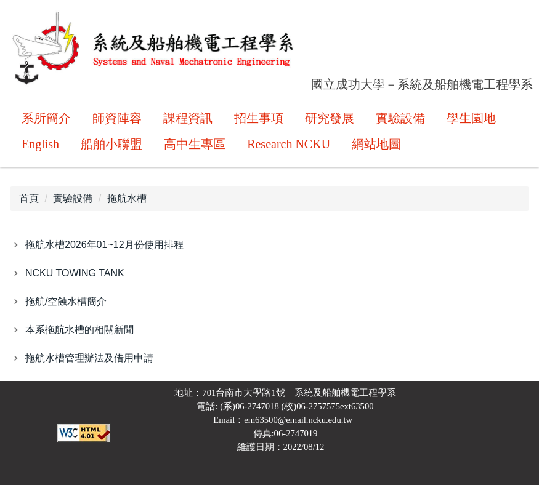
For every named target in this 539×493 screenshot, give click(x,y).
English (40, 146)
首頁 (29, 206)
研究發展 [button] (329, 120)
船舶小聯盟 (111, 146)
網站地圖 (376, 146)
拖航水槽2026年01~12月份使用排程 (104, 252)
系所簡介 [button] (46, 120)
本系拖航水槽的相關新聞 (79, 337)
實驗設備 (72, 206)
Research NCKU (288, 146)
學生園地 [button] (471, 120)
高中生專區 (194, 146)
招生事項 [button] (258, 120)
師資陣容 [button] (117, 120)
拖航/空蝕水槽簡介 (66, 309)
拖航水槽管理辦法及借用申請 (89, 366)
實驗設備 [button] (400, 120)
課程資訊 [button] (188, 120)
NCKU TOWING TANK (74, 281)
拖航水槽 (127, 206)
